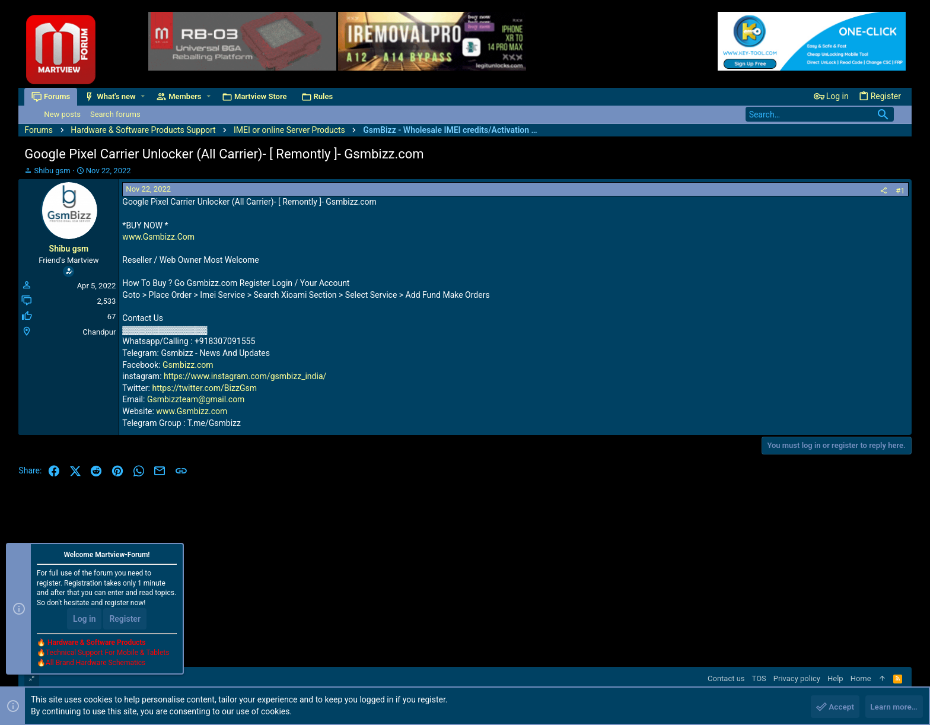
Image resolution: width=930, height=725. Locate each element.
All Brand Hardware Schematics (95, 663)
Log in (84, 619)
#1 (900, 190)
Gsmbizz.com (188, 365)
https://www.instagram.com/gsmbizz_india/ (245, 376)
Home (861, 678)
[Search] (820, 114)
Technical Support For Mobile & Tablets (107, 653)
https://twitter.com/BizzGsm (204, 388)
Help (835, 678)
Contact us (726, 678)
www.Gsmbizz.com (191, 411)
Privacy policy (796, 678)
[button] (143, 96)
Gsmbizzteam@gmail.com (196, 399)
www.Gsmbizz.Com (158, 236)
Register (125, 619)
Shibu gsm (52, 170)
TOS (759, 678)
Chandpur (99, 331)
